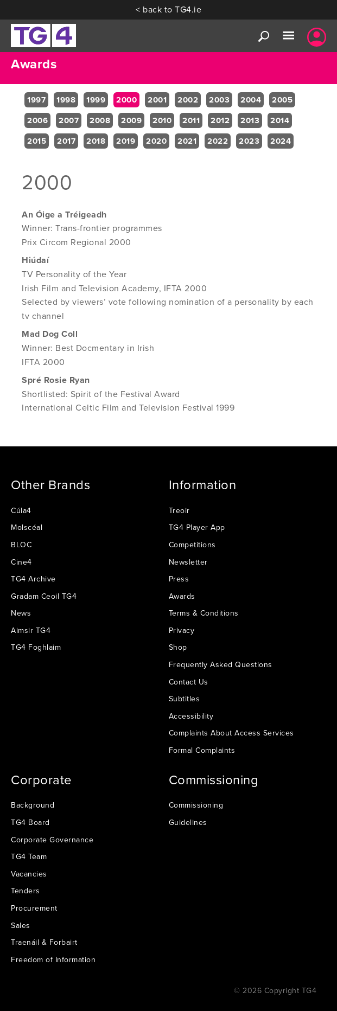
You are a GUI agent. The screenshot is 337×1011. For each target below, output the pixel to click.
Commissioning (196, 804)
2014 (279, 120)
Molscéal (26, 527)
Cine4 (21, 561)
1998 (65, 100)
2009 (131, 120)
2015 (36, 141)
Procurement (34, 908)
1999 (95, 100)
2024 (280, 141)
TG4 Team (29, 856)
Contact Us (188, 681)
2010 (161, 120)
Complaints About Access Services (231, 732)
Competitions (192, 544)
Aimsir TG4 (30, 630)
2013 (249, 120)
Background (32, 804)
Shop (178, 647)
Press (179, 578)
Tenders (25, 890)
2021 (186, 141)
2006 (37, 120)
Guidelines (188, 822)
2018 (95, 141)
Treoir (179, 510)
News (21, 612)
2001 (157, 100)
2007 (69, 120)
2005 (282, 100)
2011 (191, 120)
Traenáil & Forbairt (44, 942)
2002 (187, 100)
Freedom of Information (53, 959)
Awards (182, 596)
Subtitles (184, 698)
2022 (217, 141)
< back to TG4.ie (168, 9)
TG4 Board (30, 822)
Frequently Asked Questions (220, 664)
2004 (250, 100)
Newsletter (188, 561)
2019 (125, 141)
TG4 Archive (33, 578)
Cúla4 (21, 510)
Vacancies (29, 873)
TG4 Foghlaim (36, 647)
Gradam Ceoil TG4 (44, 596)
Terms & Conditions (204, 612)
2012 (220, 120)
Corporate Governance (52, 839)
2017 (66, 141)
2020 (156, 141)
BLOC (21, 544)
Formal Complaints (202, 750)
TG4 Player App (197, 527)
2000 (126, 100)
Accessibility (191, 716)
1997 (36, 100)
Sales (20, 925)
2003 (219, 100)
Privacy (182, 630)
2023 (249, 141)
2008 (100, 120)
